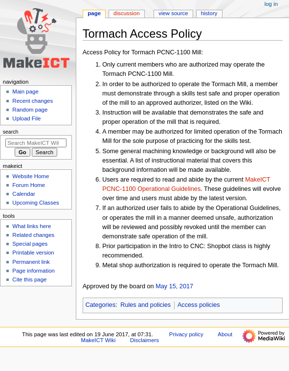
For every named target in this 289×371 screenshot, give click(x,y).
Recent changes (32, 101)
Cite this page (29, 279)
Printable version (33, 252)
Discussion (126, 13)
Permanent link (30, 262)
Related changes (33, 235)
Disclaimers (144, 340)
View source (173, 13)
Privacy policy (186, 334)
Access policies (199, 304)
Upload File (26, 118)
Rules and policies (145, 304)
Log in (271, 4)
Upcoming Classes (35, 203)
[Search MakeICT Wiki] (36, 143)
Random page (29, 110)
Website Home (30, 176)
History (209, 13)
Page (94, 13)
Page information (33, 271)
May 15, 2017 (174, 286)
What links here (31, 226)
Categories (100, 304)
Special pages (29, 244)
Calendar (23, 194)
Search (11, 132)
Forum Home (28, 185)
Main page (25, 91)
